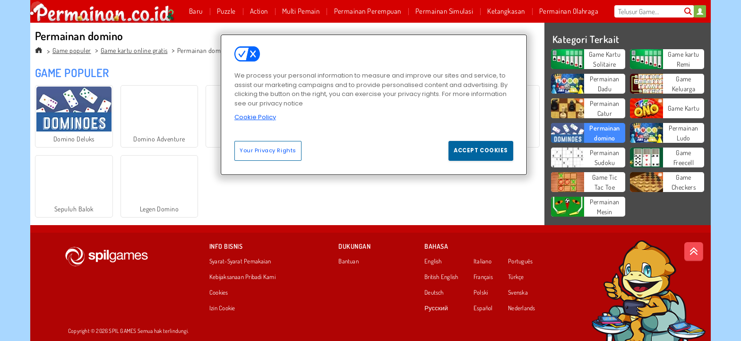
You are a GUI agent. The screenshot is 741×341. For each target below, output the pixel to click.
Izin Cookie (222, 308)
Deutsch (434, 292)
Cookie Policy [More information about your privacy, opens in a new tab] (255, 117)
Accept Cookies (481, 150)
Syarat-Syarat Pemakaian (240, 261)
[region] (373, 104)
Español (483, 308)
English (433, 261)
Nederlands (521, 308)
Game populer (71, 50)
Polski (481, 292)
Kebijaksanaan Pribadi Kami (242, 277)
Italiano (482, 261)
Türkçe (516, 277)
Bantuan (348, 261)
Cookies (218, 292)
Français (483, 277)
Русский (436, 308)
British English (441, 277)
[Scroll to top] (693, 251)
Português (520, 261)
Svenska (518, 292)
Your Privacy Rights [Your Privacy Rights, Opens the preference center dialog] (268, 150)
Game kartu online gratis (134, 50)
